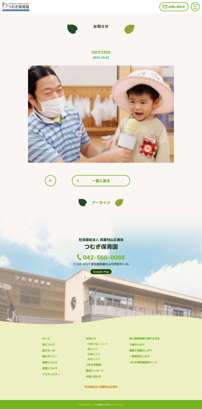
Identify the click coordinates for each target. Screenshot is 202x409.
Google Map (101, 272)
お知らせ (91, 338)
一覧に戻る (101, 180)
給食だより (94, 359)
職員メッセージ (95, 370)
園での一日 (48, 350)
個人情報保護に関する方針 (144, 338)
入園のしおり (136, 344)
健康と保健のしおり (140, 350)
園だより (93, 349)
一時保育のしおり (139, 356)
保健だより (94, 354)
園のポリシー (50, 356)
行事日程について (98, 344)
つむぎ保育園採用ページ (143, 362)
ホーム (46, 338)
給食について (50, 368)
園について (48, 344)
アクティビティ (51, 374)
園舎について (50, 362)
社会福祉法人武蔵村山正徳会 (101, 387)
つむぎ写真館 (93, 364)
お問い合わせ (176, 7)
